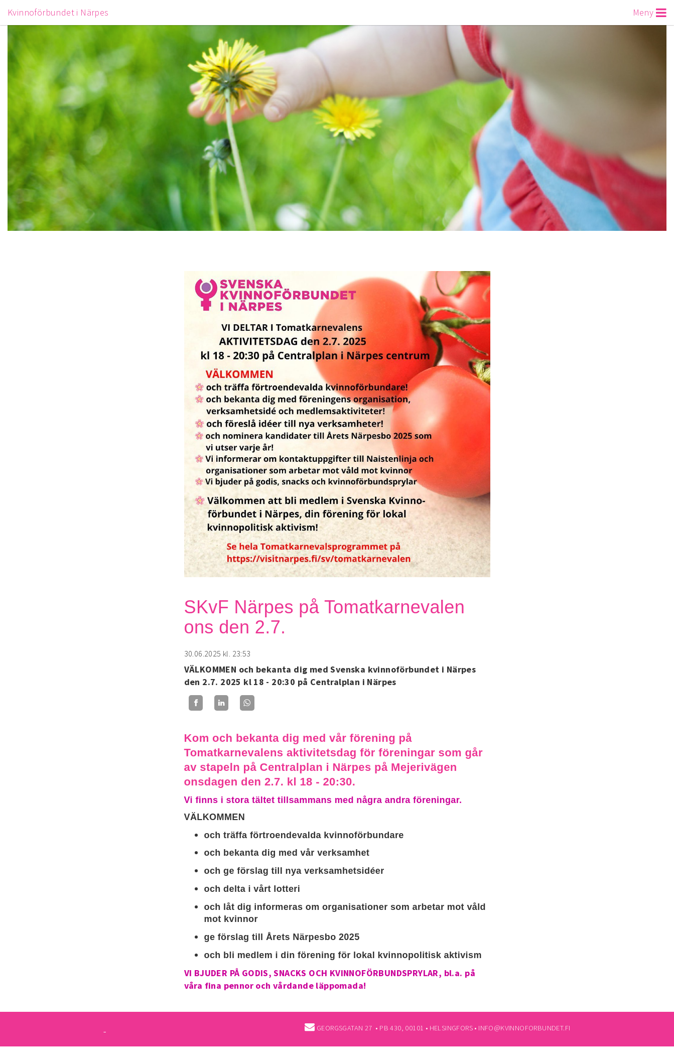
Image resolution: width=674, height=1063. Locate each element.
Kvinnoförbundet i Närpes (58, 12)
